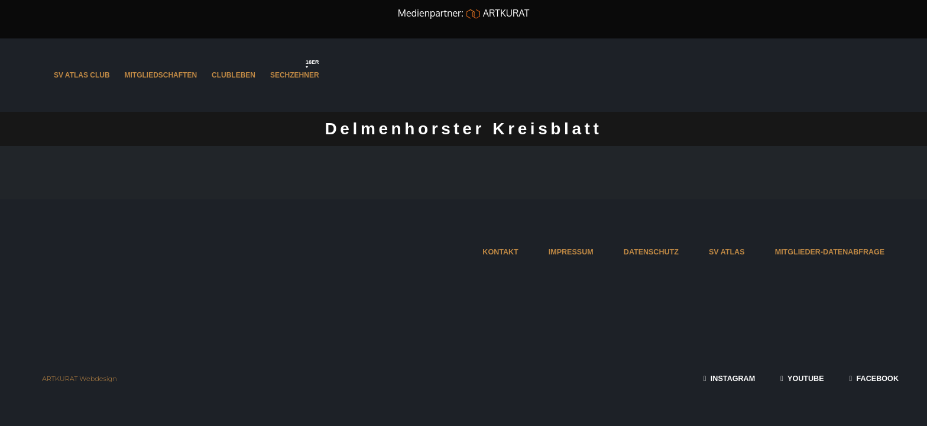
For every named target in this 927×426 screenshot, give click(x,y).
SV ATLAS (726, 252)
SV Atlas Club (82, 75)
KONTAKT (498, 252)
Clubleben (233, 75)
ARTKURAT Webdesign (80, 379)
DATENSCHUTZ (650, 252)
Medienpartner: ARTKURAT (464, 13)
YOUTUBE (802, 379)
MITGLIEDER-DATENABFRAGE (829, 252)
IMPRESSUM (568, 252)
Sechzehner (295, 71)
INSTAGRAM (728, 379)
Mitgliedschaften (161, 75)
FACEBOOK (874, 379)
